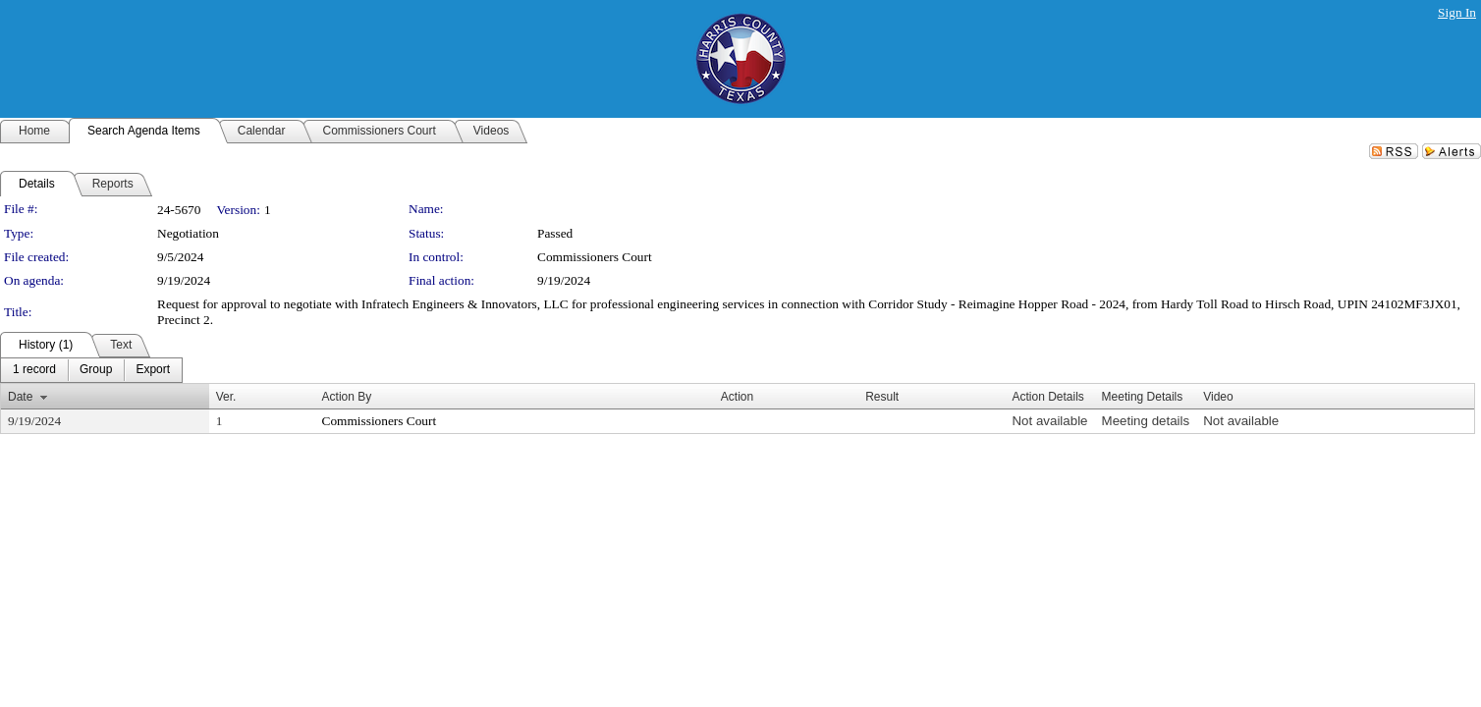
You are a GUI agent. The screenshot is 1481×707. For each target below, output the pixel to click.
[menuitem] (34, 370)
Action (737, 397)
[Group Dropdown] (96, 370)
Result (882, 397)
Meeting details (1146, 420)
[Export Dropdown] (153, 370)
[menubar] (91, 370)
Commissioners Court (594, 256)
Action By (347, 397)
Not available (1049, 420)
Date (20, 397)
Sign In (1457, 12)
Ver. (226, 397)
